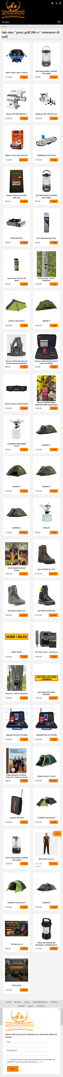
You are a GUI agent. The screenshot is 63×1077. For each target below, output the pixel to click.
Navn (27, 1044)
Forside (4, 26)
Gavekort (21, 1006)
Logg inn (31, 1006)
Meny (5, 22)
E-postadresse (27, 1052)
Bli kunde (17, 1002)
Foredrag (54, 1002)
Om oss (26, 1002)
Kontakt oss (41, 1006)
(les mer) (40, 1062)
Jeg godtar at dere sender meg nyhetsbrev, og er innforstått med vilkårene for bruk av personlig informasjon (31, 1060)
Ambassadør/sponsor (40, 1002)
